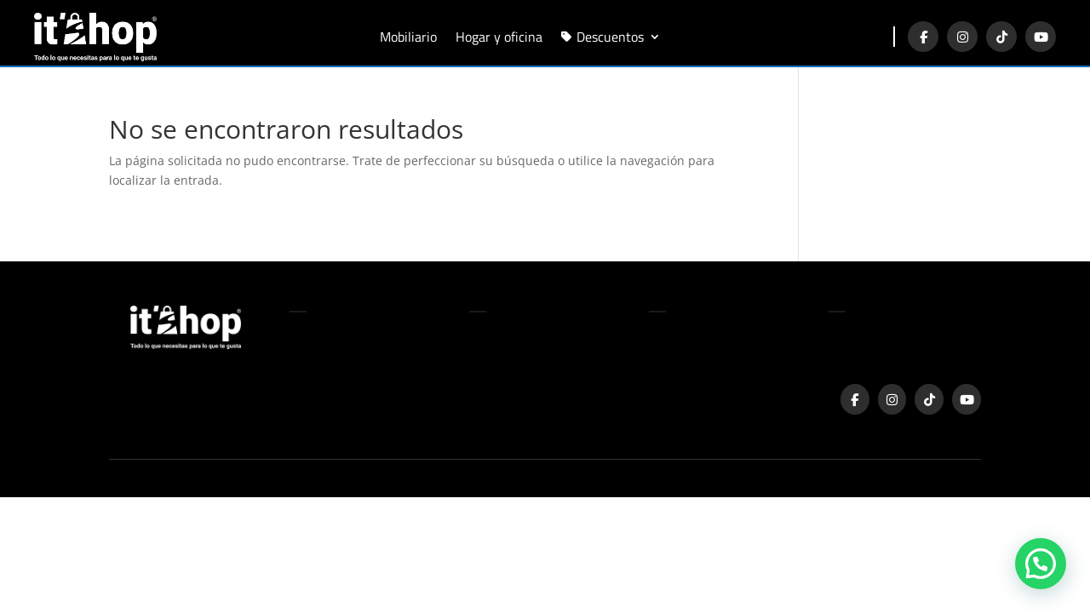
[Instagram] (962, 36)
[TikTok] (1001, 36)
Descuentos (610, 34)
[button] (1040, 562)
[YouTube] (1040, 36)
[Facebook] (923, 36)
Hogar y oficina (499, 34)
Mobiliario (408, 34)
